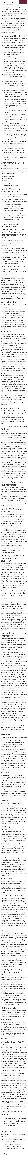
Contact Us (14, 1141)
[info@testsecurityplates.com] (17, 1139)
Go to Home (23, 2)
